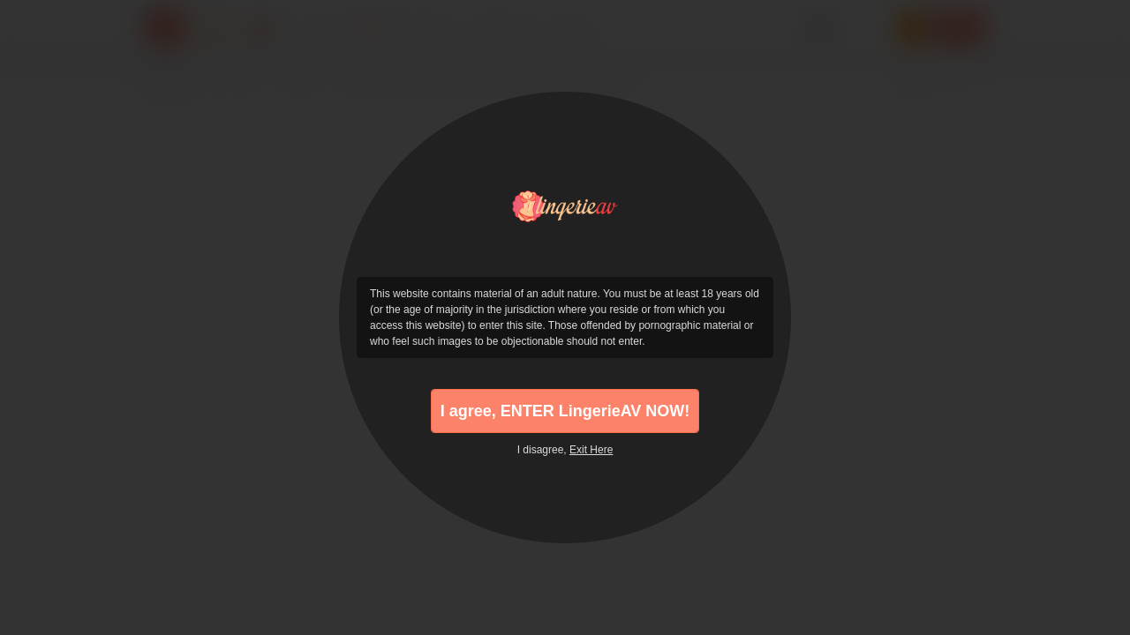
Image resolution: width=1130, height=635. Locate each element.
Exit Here (591, 450)
